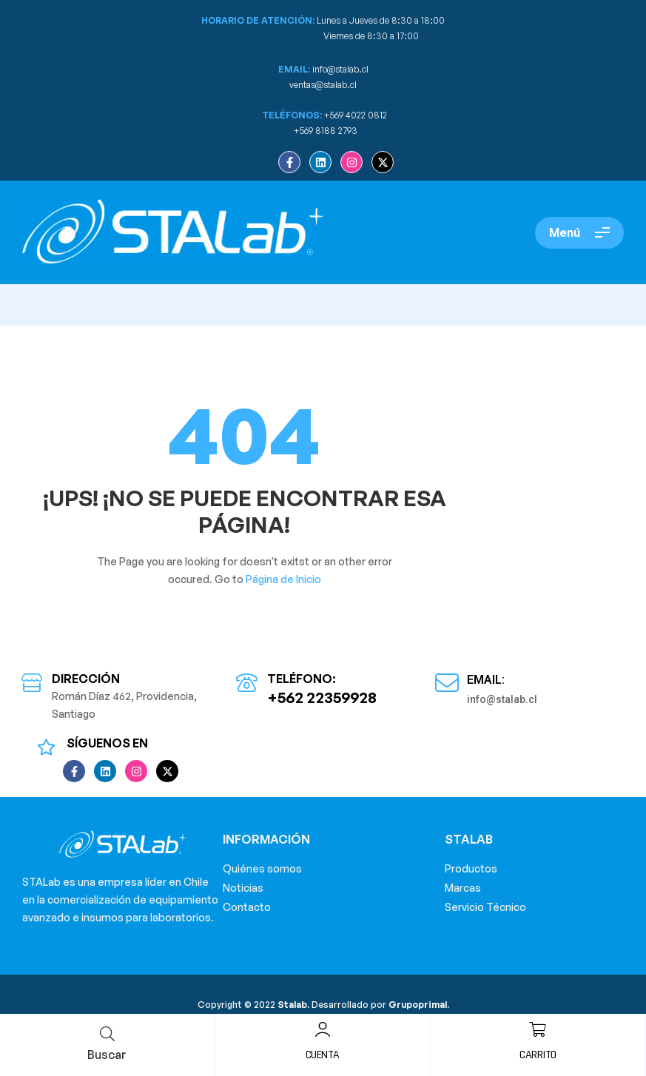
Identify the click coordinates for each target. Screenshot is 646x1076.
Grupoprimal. (418, 1004)
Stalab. (292, 1004)
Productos (471, 868)
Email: (486, 680)
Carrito (537, 1055)
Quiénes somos (262, 868)
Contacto (247, 907)
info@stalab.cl (340, 69)
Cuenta (323, 1055)
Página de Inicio (283, 579)
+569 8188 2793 (327, 130)
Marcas (463, 887)
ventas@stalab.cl (323, 84)
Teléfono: (301, 678)
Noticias (243, 887)
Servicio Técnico (485, 907)
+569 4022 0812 (355, 115)
